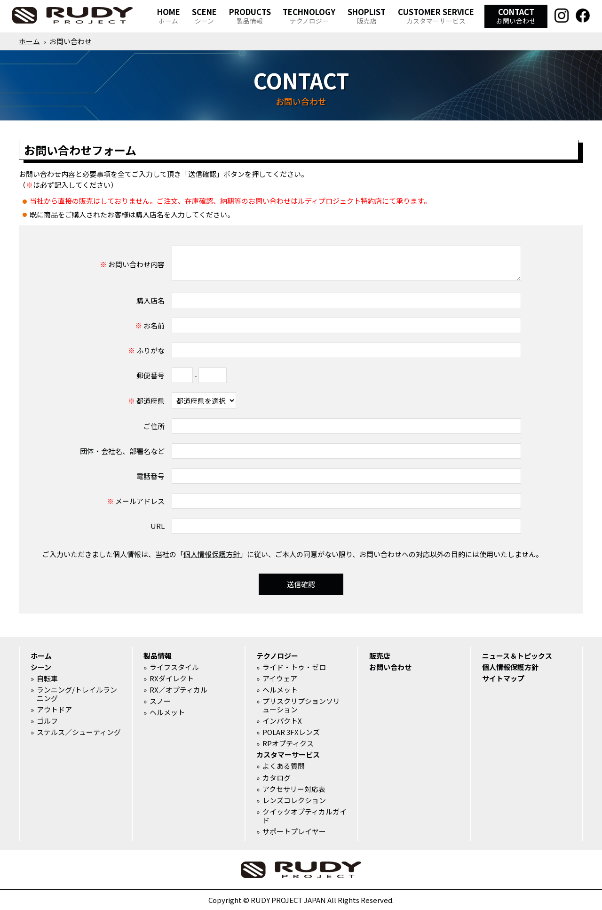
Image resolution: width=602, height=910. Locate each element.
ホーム (29, 41)
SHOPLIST (367, 15)
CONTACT (516, 15)
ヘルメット (167, 712)
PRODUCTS (250, 15)
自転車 (47, 678)
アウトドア (54, 709)
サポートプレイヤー (294, 831)
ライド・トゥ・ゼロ (294, 667)
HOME (168, 15)
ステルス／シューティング (79, 732)
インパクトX (282, 721)
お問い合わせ (390, 667)
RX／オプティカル (178, 690)
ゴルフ (47, 721)
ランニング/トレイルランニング (77, 694)
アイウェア (279, 678)
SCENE (204, 15)
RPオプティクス (288, 743)
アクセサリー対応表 (293, 789)
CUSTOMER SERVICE (436, 15)
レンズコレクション (294, 800)
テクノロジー (277, 656)
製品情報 (157, 656)
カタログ (276, 778)
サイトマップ (503, 678)
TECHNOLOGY (309, 15)
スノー (160, 701)
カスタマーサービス (288, 754)
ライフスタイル (174, 667)
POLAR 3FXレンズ (291, 732)
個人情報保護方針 (211, 554)
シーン (41, 667)
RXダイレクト (172, 678)
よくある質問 (283, 766)
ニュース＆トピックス (517, 656)
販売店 (379, 656)
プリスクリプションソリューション (301, 705)
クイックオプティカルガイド (304, 815)
